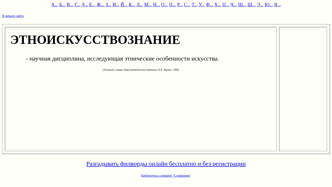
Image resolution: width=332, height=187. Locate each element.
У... (202, 4)
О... (164, 4)
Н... (156, 4)
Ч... (233, 4)
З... (109, 4)
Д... (84, 4)
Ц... (225, 4)
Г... (77, 4)
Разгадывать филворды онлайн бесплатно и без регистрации (166, 163)
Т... (195, 4)
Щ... (251, 4)
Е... (92, 4)
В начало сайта (13, 16)
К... (132, 4)
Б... (62, 4)
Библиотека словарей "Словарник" (166, 175)
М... (148, 4)
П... (172, 4)
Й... (124, 4)
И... (116, 4)
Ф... (209, 4)
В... (70, 4)
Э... (260, 4)
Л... (139, 4)
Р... (180, 4)
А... (54, 4)
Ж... (101, 4)
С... (187, 4)
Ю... (269, 4)
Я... (277, 4)
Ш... (242, 4)
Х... (217, 4)
